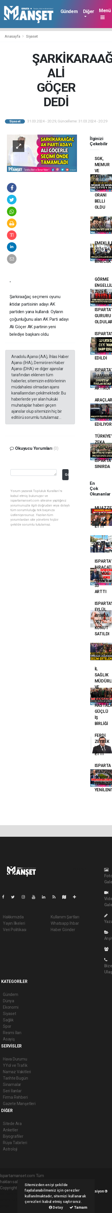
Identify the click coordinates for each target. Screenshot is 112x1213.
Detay (56, 1207)
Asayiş (9, 1039)
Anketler (10, 1130)
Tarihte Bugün (15, 1078)
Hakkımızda (13, 917)
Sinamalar (12, 1084)
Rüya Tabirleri (15, 1142)
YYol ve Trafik (15, 1065)
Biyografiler (13, 1136)
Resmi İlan (12, 1032)
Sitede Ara (12, 1123)
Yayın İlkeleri (14, 923)
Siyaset (32, 36)
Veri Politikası (14, 929)
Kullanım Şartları (65, 917)
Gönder (67, 474)
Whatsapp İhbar (65, 923)
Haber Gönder (63, 929)
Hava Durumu (15, 1059)
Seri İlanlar (12, 1091)
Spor (7, 1026)
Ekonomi (11, 1007)
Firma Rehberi (15, 1097)
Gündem (69, 11)
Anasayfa (13, 36)
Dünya (8, 1001)
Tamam (78, 1207)
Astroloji (10, 1149)
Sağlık (8, 1020)
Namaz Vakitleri (17, 1071)
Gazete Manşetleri (19, 1103)
